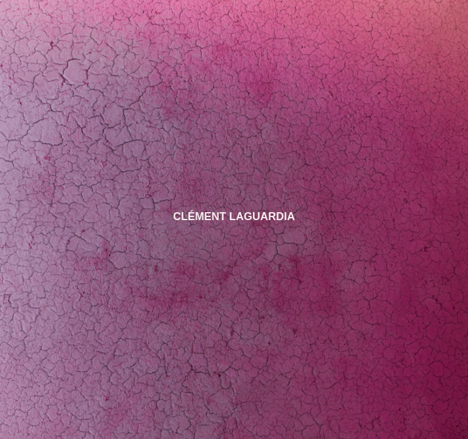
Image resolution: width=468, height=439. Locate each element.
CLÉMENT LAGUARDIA (234, 216)
